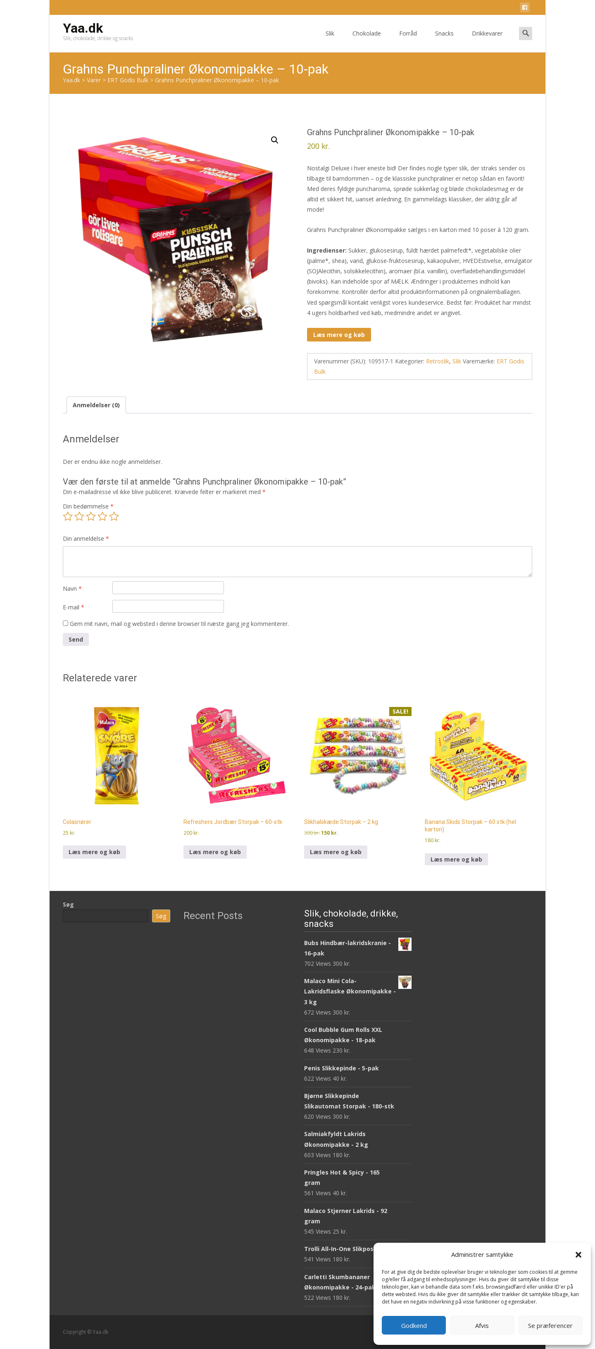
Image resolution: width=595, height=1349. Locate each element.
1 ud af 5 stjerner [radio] (68, 516)
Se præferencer (550, 1325)
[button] (578, 1255)
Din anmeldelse (86, 538)
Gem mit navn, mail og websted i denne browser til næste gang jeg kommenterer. (179, 624)
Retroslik (437, 361)
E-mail (73, 607)
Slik (330, 40)
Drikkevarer (487, 40)
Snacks (444, 40)
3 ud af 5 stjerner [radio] (91, 516)
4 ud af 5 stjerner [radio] (102, 516)
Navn (72, 588)
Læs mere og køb (339, 335)
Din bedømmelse (88, 506)
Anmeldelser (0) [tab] (96, 405)
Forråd (408, 40)
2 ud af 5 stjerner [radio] (79, 516)
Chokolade (366, 40)
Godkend (414, 1325)
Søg (68, 904)
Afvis (482, 1325)
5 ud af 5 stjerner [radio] (114, 516)
